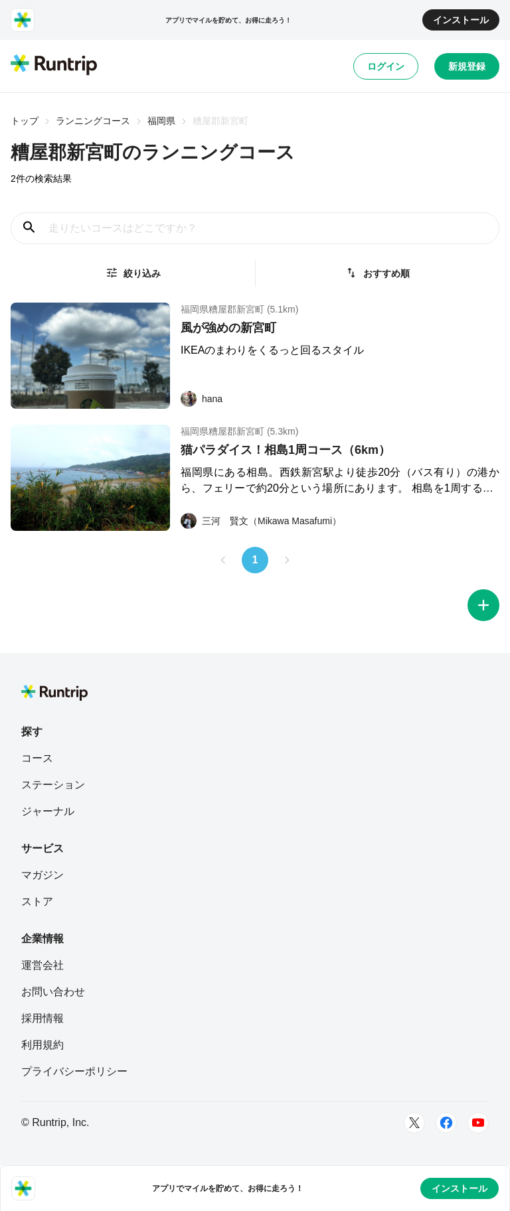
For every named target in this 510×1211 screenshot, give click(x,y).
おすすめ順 (377, 272)
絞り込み (133, 272)
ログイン (385, 66)
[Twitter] (414, 1122)
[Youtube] (478, 1122)
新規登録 (466, 66)
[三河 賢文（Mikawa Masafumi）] (261, 521)
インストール (461, 20)
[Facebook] (446, 1122)
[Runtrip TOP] (54, 65)
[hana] (201, 399)
